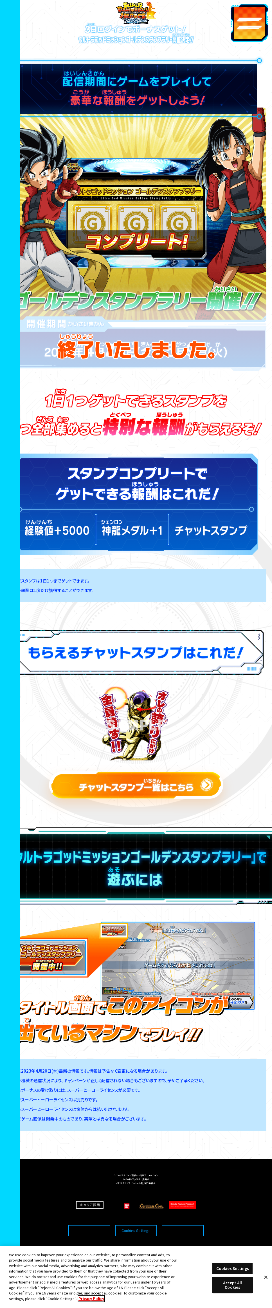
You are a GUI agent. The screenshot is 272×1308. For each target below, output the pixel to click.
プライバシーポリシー (183, 1220)
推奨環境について (89, 1220)
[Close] (266, 1284)
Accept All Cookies (232, 1292)
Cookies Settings (136, 1220)
